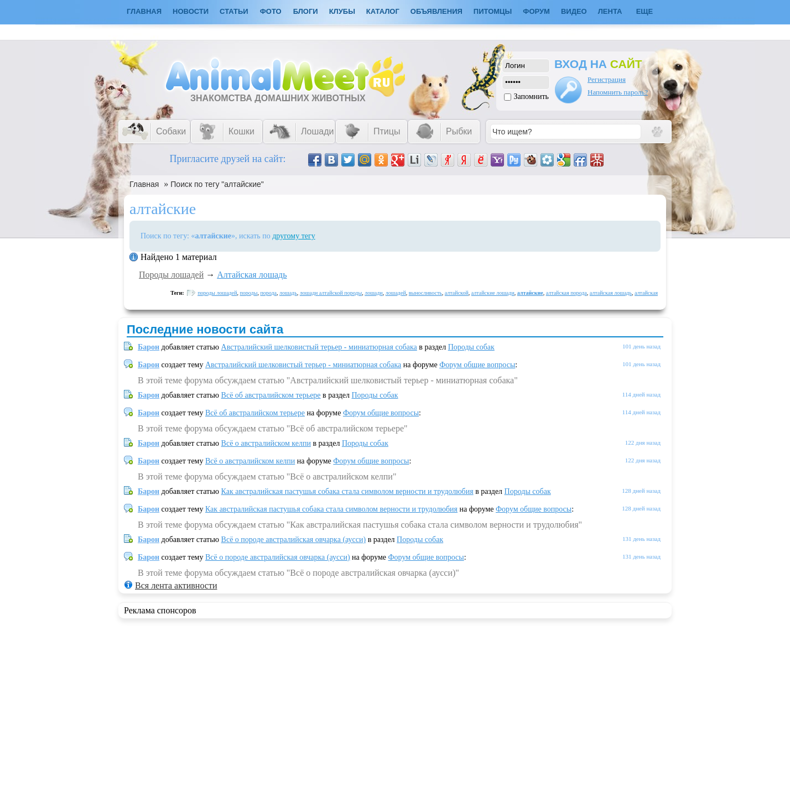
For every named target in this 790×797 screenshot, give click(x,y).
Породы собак (471, 347)
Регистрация (607, 79)
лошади (374, 293)
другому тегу (293, 236)
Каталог (382, 11)
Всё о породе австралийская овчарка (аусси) (293, 539)
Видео (574, 11)
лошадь (288, 293)
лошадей (396, 293)
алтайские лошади (492, 293)
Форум (536, 11)
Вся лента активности (176, 585)
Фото (271, 11)
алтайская (646, 293)
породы (249, 293)
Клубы (342, 11)
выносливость (425, 293)
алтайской (457, 293)
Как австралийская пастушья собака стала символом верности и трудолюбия (347, 491)
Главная (144, 184)
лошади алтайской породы (331, 293)
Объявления (436, 11)
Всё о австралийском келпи (266, 443)
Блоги (305, 11)
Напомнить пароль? (618, 92)
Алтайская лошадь (252, 274)
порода (268, 293)
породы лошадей (217, 293)
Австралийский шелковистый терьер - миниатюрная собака (319, 347)
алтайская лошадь (611, 293)
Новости (191, 11)
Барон (148, 347)
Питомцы (493, 11)
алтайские (530, 293)
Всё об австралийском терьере (271, 395)
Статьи (234, 11)
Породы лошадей (171, 274)
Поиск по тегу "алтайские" (216, 184)
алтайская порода (566, 293)
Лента (610, 11)
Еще (644, 11)
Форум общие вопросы (477, 365)
